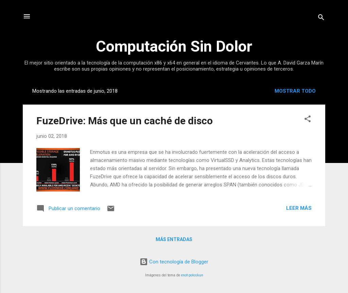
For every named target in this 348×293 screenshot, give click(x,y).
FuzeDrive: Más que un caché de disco (124, 121)
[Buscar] (321, 18)
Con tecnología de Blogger (174, 262)
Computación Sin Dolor (174, 46)
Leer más (299, 208)
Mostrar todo (295, 91)
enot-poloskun (192, 275)
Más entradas (174, 239)
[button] (307, 120)
